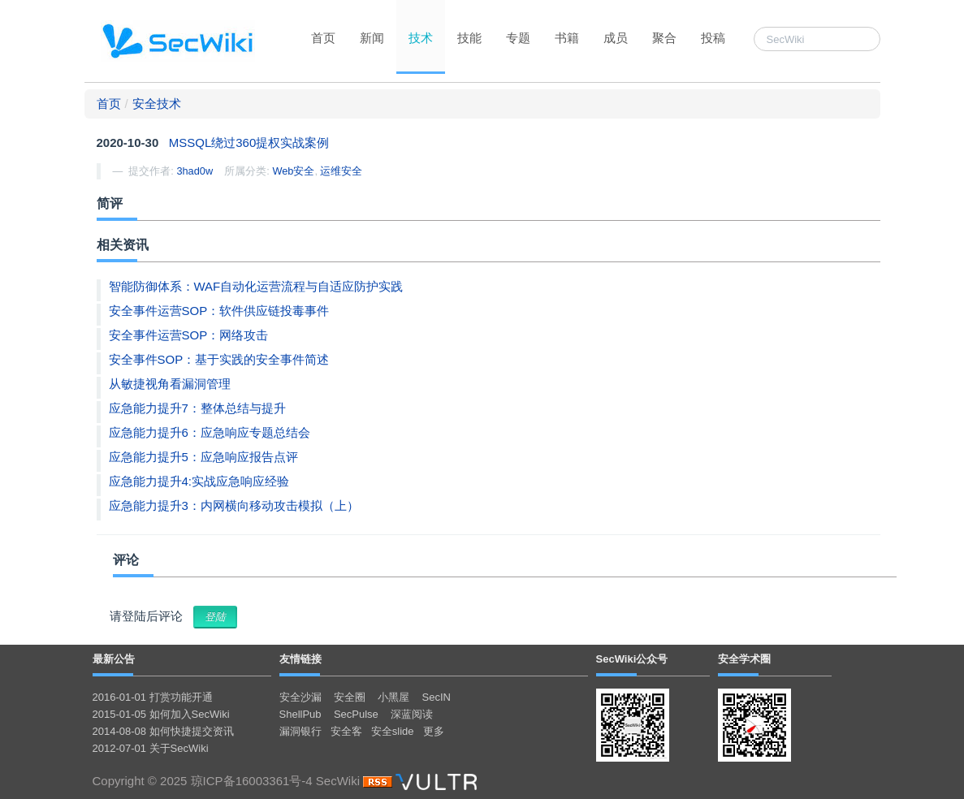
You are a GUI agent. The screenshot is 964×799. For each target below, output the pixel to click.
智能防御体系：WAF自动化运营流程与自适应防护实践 (256, 286)
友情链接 (300, 659)
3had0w (194, 171)
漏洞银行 (300, 731)
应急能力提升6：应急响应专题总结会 (209, 432)
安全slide (392, 731)
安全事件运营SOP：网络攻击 (189, 335)
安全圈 (349, 697)
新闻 (372, 38)
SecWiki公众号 (632, 659)
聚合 (664, 38)
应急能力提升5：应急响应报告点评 (203, 457)
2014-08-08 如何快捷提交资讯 (163, 731)
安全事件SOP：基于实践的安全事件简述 (219, 359)
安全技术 (156, 103)
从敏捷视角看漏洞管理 (170, 384)
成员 (615, 38)
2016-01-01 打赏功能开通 (153, 697)
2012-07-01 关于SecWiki (151, 748)
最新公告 (114, 659)
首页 (323, 38)
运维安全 (341, 171)
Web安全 (293, 171)
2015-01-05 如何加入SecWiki (161, 714)
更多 (433, 731)
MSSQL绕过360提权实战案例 (249, 142)
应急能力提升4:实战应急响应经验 (199, 481)
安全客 (346, 731)
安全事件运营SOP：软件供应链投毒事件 (219, 310)
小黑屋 (393, 697)
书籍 (567, 38)
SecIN (436, 697)
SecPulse (356, 714)
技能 (469, 38)
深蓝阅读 (412, 714)
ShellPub (300, 714)
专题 (518, 38)
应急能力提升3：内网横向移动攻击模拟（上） (234, 505)
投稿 (713, 38)
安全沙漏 (300, 697)
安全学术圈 (744, 659)
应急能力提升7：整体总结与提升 (197, 408)
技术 (421, 38)
